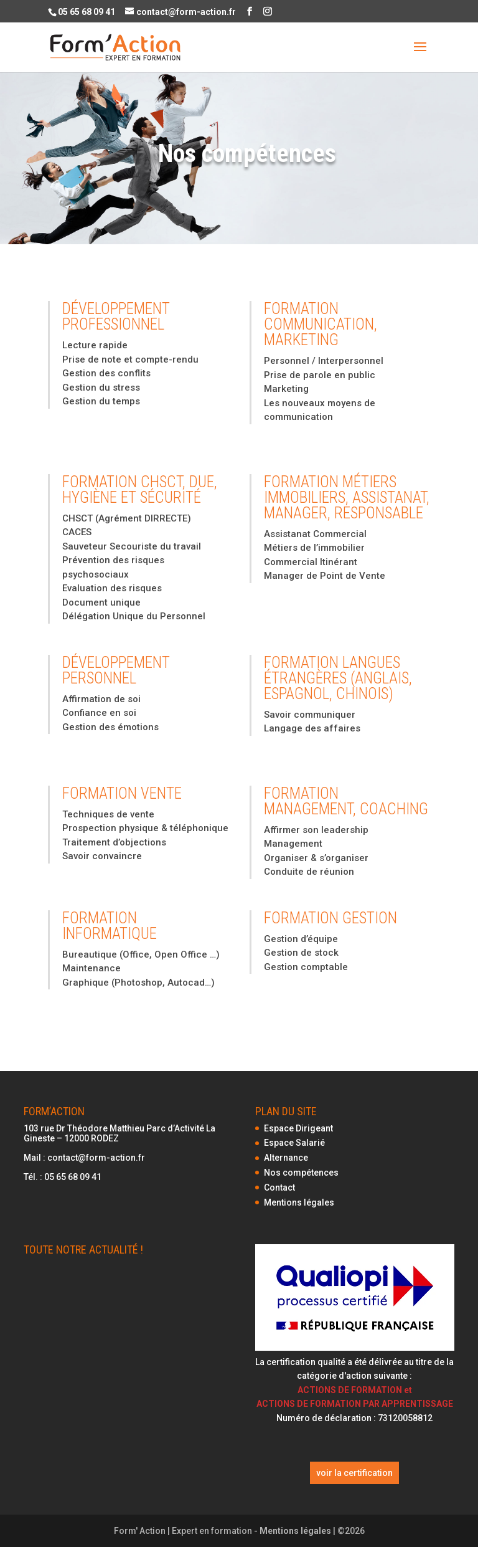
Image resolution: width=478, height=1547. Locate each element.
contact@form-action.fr (96, 1158)
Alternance (286, 1158)
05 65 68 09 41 (72, 1177)
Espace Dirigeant (298, 1128)
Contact (279, 1187)
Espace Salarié (294, 1143)
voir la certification (354, 1473)
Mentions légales (299, 1202)
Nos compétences (301, 1173)
